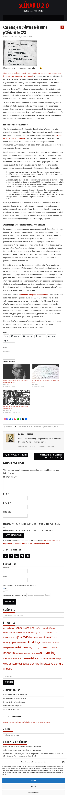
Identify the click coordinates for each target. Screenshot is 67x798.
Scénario (9, 427)
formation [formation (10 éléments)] (32, 633)
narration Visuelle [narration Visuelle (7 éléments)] (46, 642)
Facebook (41, 446)
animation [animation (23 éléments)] (7, 628)
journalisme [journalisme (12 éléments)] (34, 637)
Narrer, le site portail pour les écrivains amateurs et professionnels (26, 722)
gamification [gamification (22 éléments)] (41, 632)
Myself (44, 427)
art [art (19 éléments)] (13, 628)
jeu (32, 427)
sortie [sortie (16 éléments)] (37, 653)
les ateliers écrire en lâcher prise (14, 698)
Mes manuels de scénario (16, 455)
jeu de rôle (37, 427)
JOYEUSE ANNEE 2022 (11, 709)
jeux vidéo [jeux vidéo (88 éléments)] (23, 637)
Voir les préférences (33, 793)
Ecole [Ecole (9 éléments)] (53, 628)
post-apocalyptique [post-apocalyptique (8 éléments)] (36, 648)
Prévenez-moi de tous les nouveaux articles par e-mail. (29, 531)
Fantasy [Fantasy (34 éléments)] (25, 632)
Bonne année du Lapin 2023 (13, 706)
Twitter (32, 446)
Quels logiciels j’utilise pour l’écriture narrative (51, 456)
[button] (64, 762)
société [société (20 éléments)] (32, 653)
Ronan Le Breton (27, 37)
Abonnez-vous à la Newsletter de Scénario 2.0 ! (19, 585)
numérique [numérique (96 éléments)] (19, 647)
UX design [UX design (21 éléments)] (56, 659)
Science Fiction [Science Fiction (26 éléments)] (50, 647)
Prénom (6, 567)
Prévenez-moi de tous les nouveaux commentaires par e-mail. (31, 524)
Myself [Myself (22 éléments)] (13, 642)
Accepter (33, 780)
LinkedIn (51, 446)
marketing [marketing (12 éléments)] (6, 642)
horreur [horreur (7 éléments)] (59, 632)
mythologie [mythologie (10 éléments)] (20, 642)
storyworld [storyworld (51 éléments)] (9, 658)
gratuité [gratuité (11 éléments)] (49, 633)
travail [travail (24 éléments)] (39, 659)
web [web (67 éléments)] (5, 663)
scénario (50, 427)
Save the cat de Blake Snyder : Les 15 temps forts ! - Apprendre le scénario (29, 754)
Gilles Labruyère (9, 750)
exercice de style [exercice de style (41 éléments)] (12, 632)
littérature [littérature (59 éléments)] (47, 637)
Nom (6, 494)
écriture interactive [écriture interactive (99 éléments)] (41, 663)
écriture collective (24, 427)
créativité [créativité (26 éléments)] (47, 628)
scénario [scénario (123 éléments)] (9, 653)
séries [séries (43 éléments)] (18, 658)
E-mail (7, 503)
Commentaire (10, 477)
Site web (7, 512)
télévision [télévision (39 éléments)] (47, 658)
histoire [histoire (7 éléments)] (54, 632)
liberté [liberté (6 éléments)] (40, 637)
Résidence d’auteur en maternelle (15, 695)
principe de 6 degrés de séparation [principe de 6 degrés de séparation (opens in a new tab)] (33, 295)
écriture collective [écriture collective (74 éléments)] (19, 663)
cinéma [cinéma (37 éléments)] (38, 628)
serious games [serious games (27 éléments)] (22, 653)
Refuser (33, 787)
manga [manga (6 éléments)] (55, 637)
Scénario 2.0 (33, 5)
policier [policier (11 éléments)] (28, 648)
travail (56, 427)
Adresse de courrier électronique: (27, 595)
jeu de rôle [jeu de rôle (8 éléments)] (14, 637)
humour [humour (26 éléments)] (6, 637)
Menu (33, 18)
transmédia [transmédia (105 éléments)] (29, 658)
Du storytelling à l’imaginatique (14, 702)
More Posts (22, 446)
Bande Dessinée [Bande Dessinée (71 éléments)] (24, 627)
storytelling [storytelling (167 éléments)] (48, 653)
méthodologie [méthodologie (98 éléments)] (32, 642)
